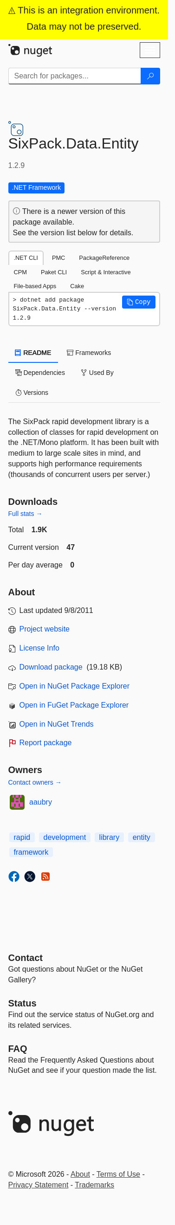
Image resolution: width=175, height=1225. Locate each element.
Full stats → (25, 513)
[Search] (150, 76)
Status (22, 1003)
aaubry (40, 802)
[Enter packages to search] (74, 76)
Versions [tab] (32, 392)
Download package (51, 667)
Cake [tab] (77, 286)
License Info (39, 648)
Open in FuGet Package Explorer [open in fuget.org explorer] (74, 705)
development (65, 837)
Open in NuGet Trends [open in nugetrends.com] (56, 724)
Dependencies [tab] (40, 372)
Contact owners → (35, 782)
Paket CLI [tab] (54, 272)
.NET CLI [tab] (26, 257)
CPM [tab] (20, 272)
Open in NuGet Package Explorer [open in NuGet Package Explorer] (74, 686)
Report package (45, 743)
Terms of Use (118, 1174)
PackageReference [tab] (104, 257)
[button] (139, 302)
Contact (25, 958)
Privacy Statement (38, 1185)
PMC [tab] (58, 257)
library (109, 837)
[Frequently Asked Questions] (17, 1049)
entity (141, 837)
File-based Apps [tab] (35, 286)
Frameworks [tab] (89, 352)
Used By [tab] (97, 372)
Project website (44, 629)
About (80, 1174)
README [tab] (33, 352)
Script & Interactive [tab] (105, 272)
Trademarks (94, 1185)
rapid (22, 837)
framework (31, 852)
